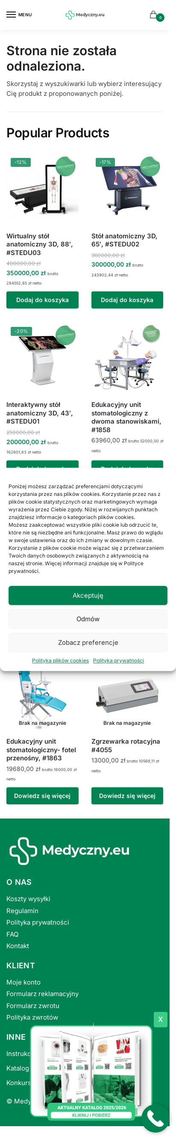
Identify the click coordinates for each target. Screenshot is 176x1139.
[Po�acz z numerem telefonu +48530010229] (155, 1118)
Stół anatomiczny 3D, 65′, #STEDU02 (124, 240)
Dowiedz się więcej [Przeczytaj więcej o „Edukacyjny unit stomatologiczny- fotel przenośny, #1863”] (42, 795)
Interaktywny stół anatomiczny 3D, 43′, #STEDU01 (39, 412)
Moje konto (23, 982)
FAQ (12, 934)
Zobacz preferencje (88, 642)
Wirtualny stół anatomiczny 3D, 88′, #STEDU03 (39, 244)
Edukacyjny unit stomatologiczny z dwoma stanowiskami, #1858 (126, 417)
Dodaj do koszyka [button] (42, 299)
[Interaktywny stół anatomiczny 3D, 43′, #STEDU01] (42, 359)
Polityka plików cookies (60, 660)
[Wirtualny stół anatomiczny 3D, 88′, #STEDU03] (42, 190)
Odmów (88, 619)
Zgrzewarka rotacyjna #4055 (125, 745)
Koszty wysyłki (28, 899)
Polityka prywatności (118, 660)
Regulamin (22, 911)
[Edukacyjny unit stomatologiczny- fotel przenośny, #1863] (42, 695)
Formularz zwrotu (32, 1006)
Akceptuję (88, 595)
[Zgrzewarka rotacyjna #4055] (127, 695)
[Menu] (19, 15)
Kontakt (17, 946)
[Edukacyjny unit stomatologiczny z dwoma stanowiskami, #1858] (127, 359)
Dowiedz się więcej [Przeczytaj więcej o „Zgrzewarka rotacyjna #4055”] (127, 795)
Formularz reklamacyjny (42, 994)
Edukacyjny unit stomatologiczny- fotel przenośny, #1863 (41, 749)
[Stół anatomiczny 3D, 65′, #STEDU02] (127, 190)
